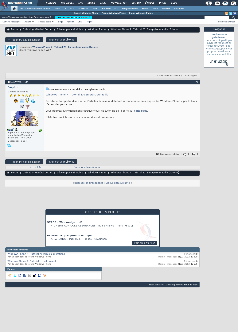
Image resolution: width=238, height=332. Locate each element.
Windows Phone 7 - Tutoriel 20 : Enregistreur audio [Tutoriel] (65, 47)
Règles (89, 22)
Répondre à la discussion (24, 39)
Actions (28, 22)
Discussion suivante (117, 183)
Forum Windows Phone (114, 13)
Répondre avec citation (168, 154)
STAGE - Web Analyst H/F (64, 222)
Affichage (190, 75)
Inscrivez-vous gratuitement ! (73, 17)
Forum (14, 29)
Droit (162, 3)
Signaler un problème (61, 39)
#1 (197, 81)
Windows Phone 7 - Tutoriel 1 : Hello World (31, 261)
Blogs (91, 3)
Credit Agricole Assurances (75, 225)
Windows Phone (97, 29)
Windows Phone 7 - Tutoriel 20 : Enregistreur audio (77, 94)
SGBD (145, 8)
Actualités (35, 167)
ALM (72, 8)
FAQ (80, 3)
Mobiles (166, 8)
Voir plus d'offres (144, 243)
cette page (140, 111)
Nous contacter (156, 284)
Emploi (136, 3)
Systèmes (179, 8)
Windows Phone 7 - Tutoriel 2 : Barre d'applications (36, 254)
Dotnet (27, 29)
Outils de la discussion (169, 75)
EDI (116, 8)
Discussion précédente (89, 183)
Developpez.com (174, 284)
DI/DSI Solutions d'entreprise (34, 8)
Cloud (57, 8)
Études (150, 3)
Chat (103, 3)
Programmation (130, 8)
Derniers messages (11, 22)
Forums (50, 3)
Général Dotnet (44, 29)
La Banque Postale (67, 239)
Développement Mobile (70, 29)
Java (94, 8)
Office (155, 8)
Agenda (70, 22)
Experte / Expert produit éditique (70, 235)
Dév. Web (105, 8)
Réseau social (44, 22)
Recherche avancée (226, 22)
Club (173, 3)
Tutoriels (67, 3)
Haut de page (190, 284)
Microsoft (83, 8)
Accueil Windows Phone (86, 13)
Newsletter (118, 3)
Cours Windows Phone (141, 13)
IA (65, 8)
